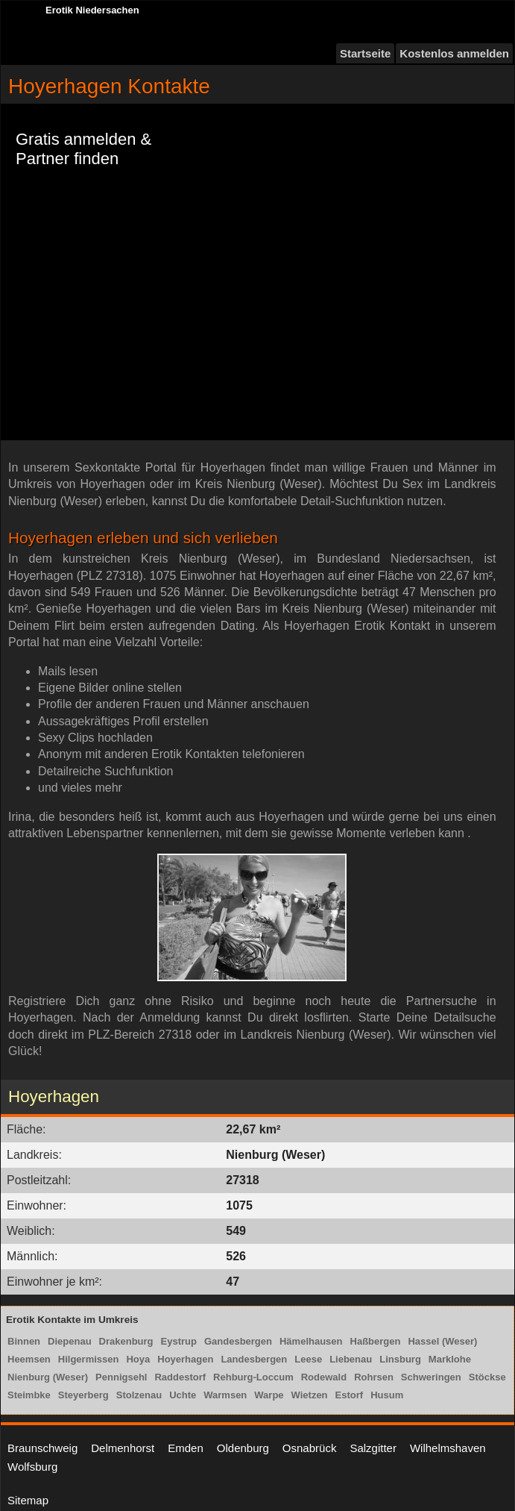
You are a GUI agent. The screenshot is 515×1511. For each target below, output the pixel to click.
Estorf (349, 1395)
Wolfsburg (32, 1466)
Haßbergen (375, 1341)
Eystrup (179, 1341)
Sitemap (27, 1500)
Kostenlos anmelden (454, 53)
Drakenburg (126, 1341)
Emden (185, 1448)
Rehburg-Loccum (253, 1377)
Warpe (268, 1395)
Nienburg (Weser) (47, 1377)
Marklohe (450, 1359)
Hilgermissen (88, 1359)
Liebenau (350, 1359)
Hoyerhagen (185, 1359)
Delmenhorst (122, 1448)
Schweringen (431, 1377)
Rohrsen (374, 1377)
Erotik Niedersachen (92, 10)
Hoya (138, 1359)
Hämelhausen (311, 1341)
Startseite (365, 53)
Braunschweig (42, 1448)
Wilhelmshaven (448, 1448)
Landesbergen (254, 1359)
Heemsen (29, 1359)
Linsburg (400, 1359)
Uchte (182, 1395)
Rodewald (324, 1377)
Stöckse (487, 1377)
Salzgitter (373, 1448)
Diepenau (70, 1341)
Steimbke (29, 1395)
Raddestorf (180, 1377)
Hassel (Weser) (442, 1341)
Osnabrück (309, 1448)
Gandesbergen (238, 1341)
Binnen (23, 1341)
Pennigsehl (121, 1377)
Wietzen (309, 1395)
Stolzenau (139, 1395)
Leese (308, 1359)
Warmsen (225, 1395)
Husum (386, 1395)
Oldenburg (243, 1448)
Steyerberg (83, 1395)
